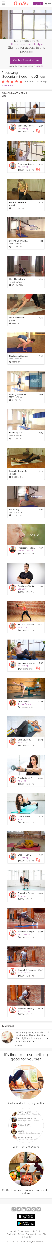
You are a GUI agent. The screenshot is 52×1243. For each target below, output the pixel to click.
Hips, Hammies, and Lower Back (18, 279)
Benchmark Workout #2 (27, 586)
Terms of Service (33, 1234)
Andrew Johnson (25, 550)
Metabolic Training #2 (27, 1009)
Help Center (36, 1231)
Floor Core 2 (23, 701)
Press (20, 1231)
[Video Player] (26, 24)
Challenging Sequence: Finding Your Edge (18, 356)
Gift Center (27, 1237)
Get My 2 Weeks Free (26, 60)
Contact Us (12, 1234)
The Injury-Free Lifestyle (27, 44)
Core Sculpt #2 (24, 740)
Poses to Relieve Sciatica (18, 202)
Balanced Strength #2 (27, 932)
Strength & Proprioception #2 (27, 970)
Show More (7, 86)
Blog (45, 1234)
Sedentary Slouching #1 (27, 126)
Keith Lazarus (24, 934)
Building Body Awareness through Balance (18, 394)
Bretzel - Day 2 (24, 855)
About (13, 1231)
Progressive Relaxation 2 (27, 548)
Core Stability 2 (24, 817)
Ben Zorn (22, 589)
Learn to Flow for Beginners (18, 318)
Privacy (21, 1234)
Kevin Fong (23, 128)
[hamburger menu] (2, 3)
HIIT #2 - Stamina (26, 625)
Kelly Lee (22, 781)
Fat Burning (14, 510)
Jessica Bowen (24, 704)
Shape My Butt (15, 433)
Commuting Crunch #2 (27, 663)
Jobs (26, 1231)
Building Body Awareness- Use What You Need (18, 241)
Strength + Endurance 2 (27, 893)
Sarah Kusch (23, 627)
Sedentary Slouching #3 (27, 164)
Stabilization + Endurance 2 (27, 778)
